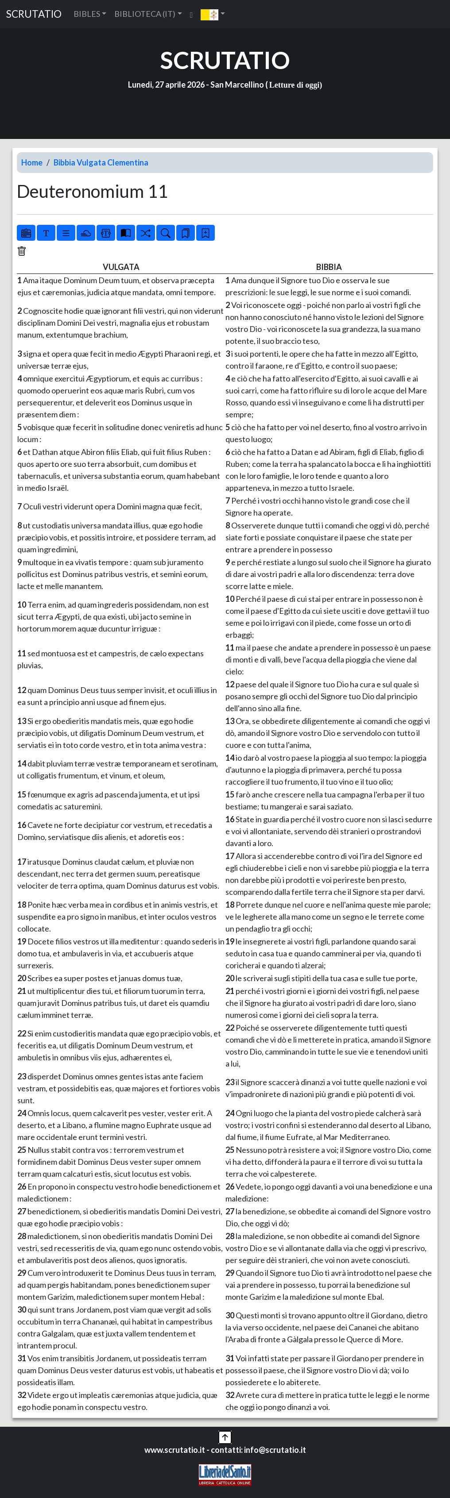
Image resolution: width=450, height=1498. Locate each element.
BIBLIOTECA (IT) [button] (144, 14)
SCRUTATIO (34, 14)
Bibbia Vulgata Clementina (101, 162)
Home (32, 162)
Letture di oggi (294, 85)
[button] (213, 14)
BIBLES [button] (87, 14)
